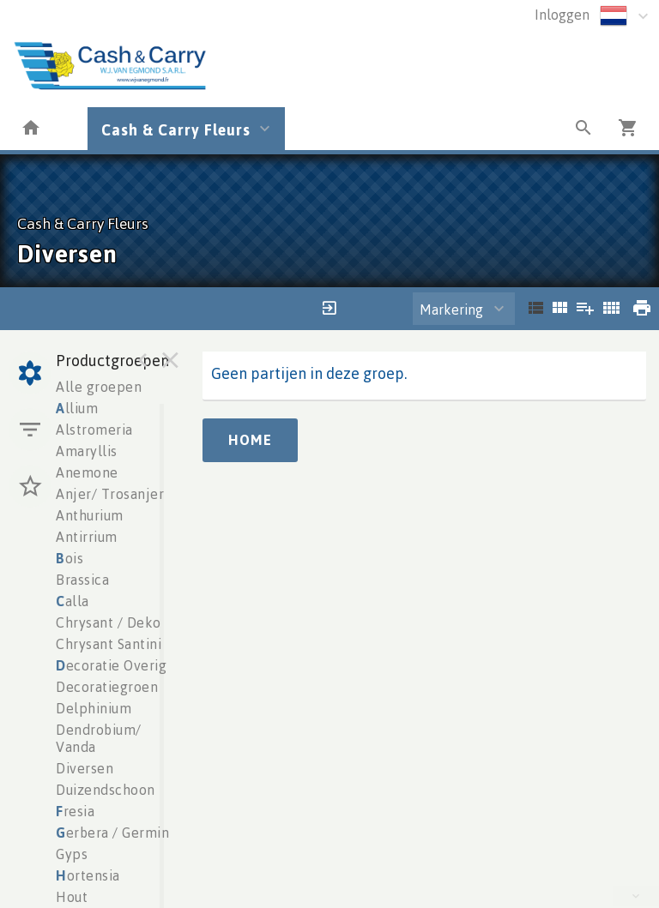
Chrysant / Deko (108, 622)
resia (75, 811)
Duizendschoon (105, 789)
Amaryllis (87, 451)
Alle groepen (99, 386)
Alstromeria (94, 429)
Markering (451, 309)
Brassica (82, 579)
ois (69, 558)
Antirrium (87, 536)
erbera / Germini (114, 832)
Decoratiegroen (107, 686)
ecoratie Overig (111, 665)
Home (250, 439)
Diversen (84, 768)
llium (77, 408)
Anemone (87, 472)
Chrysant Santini (108, 643)
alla (72, 601)
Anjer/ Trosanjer (110, 493)
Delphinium (93, 708)
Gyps (72, 854)
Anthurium (90, 515)
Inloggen (562, 14)
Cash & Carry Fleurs (176, 129)
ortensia (88, 875)
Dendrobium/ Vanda (99, 738)
